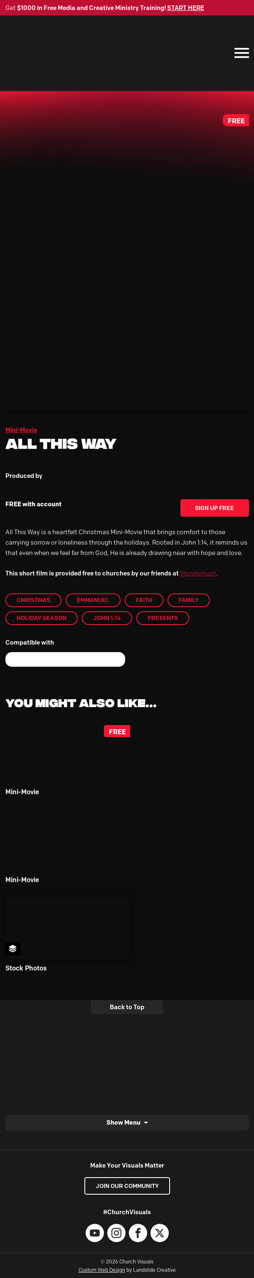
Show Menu (123, 1122)
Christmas (33, 600)
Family (189, 600)
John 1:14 (107, 618)
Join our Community (127, 1186)
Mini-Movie (21, 430)
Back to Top (127, 1007)
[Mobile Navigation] (240, 53)
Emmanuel (93, 600)
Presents (163, 618)
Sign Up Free (214, 508)
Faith (144, 600)
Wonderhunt (198, 573)
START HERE (185, 8)
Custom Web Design (102, 1270)
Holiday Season (42, 618)
